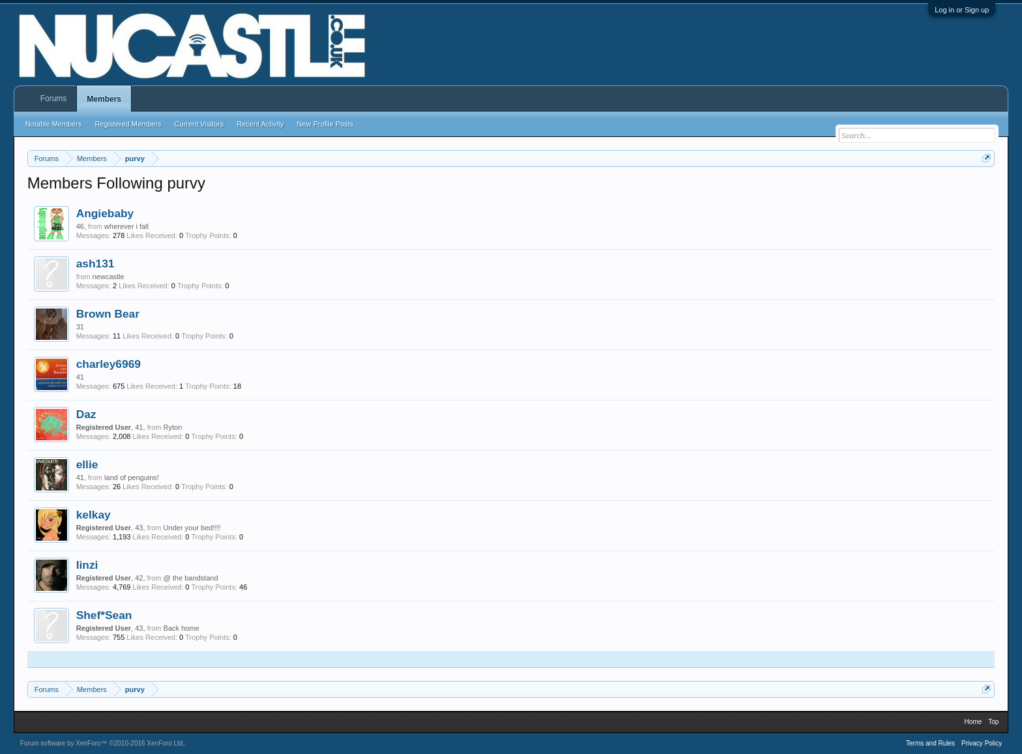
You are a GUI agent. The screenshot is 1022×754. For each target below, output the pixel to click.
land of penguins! (131, 477)
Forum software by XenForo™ (102, 743)
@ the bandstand (191, 578)
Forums (53, 98)
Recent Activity (260, 124)
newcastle (108, 276)
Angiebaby (105, 213)
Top (993, 721)
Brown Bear (107, 313)
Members (104, 99)
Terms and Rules (930, 743)
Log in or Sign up (962, 10)
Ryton (173, 427)
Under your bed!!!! (192, 528)
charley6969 (108, 363)
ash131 (95, 263)
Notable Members (53, 124)
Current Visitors (199, 124)
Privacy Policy (981, 743)
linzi (87, 564)
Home (973, 721)
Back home (181, 628)
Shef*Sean (104, 615)
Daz (86, 414)
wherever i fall (126, 226)
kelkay (93, 514)
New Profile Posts (325, 124)
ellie (87, 464)
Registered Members (128, 124)
